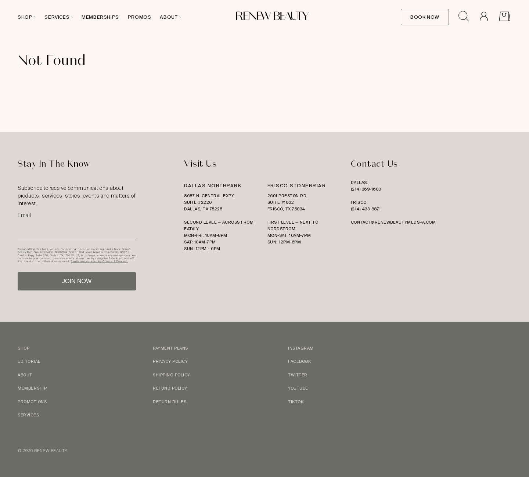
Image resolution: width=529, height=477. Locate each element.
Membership (32, 388)
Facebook (299, 361)
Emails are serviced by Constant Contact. (99, 261)
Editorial (29, 361)
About (168, 17)
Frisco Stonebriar (296, 186)
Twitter (297, 374)
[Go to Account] (483, 17)
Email (24, 215)
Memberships (100, 17)
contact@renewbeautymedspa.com (393, 222)
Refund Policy (170, 388)
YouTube (298, 388)
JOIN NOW (76, 281)
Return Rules (169, 401)
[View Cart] (504, 17)
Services (56, 17)
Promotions (32, 401)
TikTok (295, 401)
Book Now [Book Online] (424, 17)
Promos (139, 17)
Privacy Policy (170, 361)
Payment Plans (170, 348)
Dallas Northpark (212, 186)
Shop (25, 17)
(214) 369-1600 (366, 189)
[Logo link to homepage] (272, 17)
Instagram (301, 348)
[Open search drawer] (463, 17)
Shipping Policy (171, 374)
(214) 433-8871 (366, 209)
